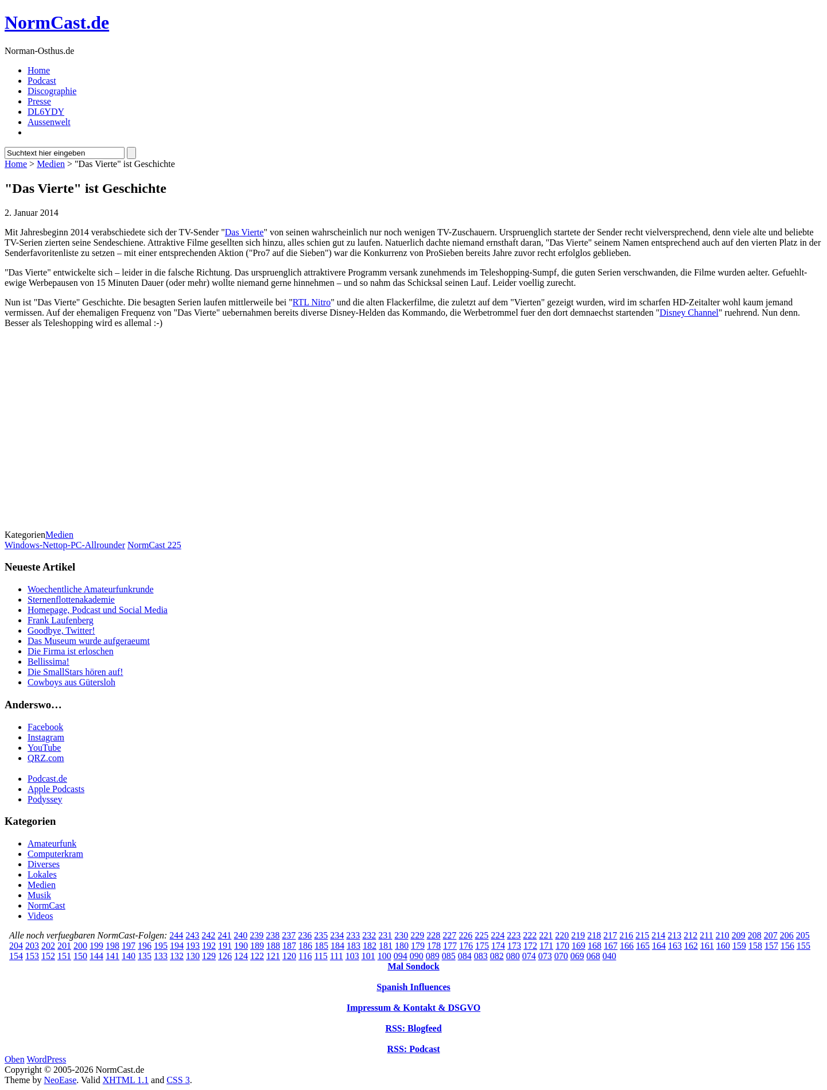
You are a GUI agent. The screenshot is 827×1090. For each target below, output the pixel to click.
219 (578, 935)
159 (739, 946)
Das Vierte (244, 232)
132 (177, 956)
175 (482, 946)
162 (691, 946)
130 (193, 956)
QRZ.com (46, 758)
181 (386, 946)
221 (546, 935)
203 (32, 946)
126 (225, 956)
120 (289, 956)
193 (193, 946)
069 (577, 956)
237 (289, 935)
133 (161, 956)
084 (465, 956)
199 (96, 946)
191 (225, 946)
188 (273, 946)
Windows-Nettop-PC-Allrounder (65, 545)
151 (64, 956)
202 (48, 946)
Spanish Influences (413, 987)
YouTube (44, 747)
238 (272, 935)
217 (610, 935)
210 (722, 935)
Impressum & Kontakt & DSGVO (413, 1008)
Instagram (46, 737)
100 (384, 956)
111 (336, 956)
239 (256, 935)
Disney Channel (689, 312)
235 (321, 935)
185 (321, 946)
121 (273, 956)
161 (707, 946)
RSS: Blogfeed (413, 1028)
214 (658, 935)
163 (675, 946)
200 (80, 946)
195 (161, 946)
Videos (40, 916)
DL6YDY (46, 112)
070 (561, 956)
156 (787, 946)
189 (257, 946)
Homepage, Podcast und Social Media (98, 610)
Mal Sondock (413, 966)
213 (674, 935)
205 (803, 935)
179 (418, 946)
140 (128, 956)
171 (546, 946)
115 (320, 956)
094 (400, 956)
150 (80, 956)
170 (562, 946)
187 (289, 946)
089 (433, 956)
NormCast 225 (154, 545)
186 (305, 946)
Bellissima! (48, 661)
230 (401, 935)
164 (659, 946)
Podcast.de (47, 778)
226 (465, 935)
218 (594, 935)
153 (32, 956)
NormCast (46, 905)
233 (353, 935)
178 (434, 946)
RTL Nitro (312, 302)
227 (449, 935)
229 (417, 935)
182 (369, 946)
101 (368, 956)
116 (305, 956)
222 (530, 935)
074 (529, 956)
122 (257, 956)
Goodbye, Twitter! (61, 630)
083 (481, 956)
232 (369, 935)
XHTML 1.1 (126, 1080)
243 (192, 935)
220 (562, 935)
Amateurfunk (52, 843)
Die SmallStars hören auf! (75, 672)
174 (498, 946)
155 (803, 946)
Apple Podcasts (56, 789)
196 (145, 946)
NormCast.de (57, 22)
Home (39, 70)
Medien (51, 164)
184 (337, 946)
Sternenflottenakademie (71, 599)
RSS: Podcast (413, 1049)
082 (497, 956)
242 (208, 935)
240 (240, 935)
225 (481, 935)
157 (771, 946)
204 (16, 946)
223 (514, 935)
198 (112, 946)
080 (513, 956)
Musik (39, 895)
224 (497, 935)
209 (739, 935)
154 (16, 956)
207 (771, 935)
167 (611, 946)
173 (514, 946)
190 (241, 946)
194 (177, 946)
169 (578, 946)
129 (209, 956)
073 (545, 956)
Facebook (45, 727)
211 (706, 935)
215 (642, 935)
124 (241, 956)
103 (352, 956)
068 (593, 956)
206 (787, 935)
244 (176, 935)
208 (755, 935)
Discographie (52, 91)
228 (433, 935)
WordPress (46, 1059)
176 (466, 946)
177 (450, 946)
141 (112, 956)
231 (385, 935)
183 (353, 946)
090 (417, 956)
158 (755, 946)
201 (64, 946)
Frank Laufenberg (61, 620)
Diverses (44, 864)
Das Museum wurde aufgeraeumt (89, 641)
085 (449, 956)
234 (337, 935)
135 (145, 956)
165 (643, 946)
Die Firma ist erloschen (71, 651)
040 (609, 956)
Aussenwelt (49, 122)
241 (224, 935)
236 (305, 935)
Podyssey (45, 799)
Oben (15, 1059)
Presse (39, 101)
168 (594, 946)
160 (723, 946)
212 (690, 935)
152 (48, 956)
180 (402, 946)
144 (96, 956)
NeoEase (60, 1080)
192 (209, 946)
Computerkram (55, 854)
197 (128, 946)
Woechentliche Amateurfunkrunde (91, 589)
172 (530, 946)
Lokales (42, 874)
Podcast (42, 81)
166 (627, 946)
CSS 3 (177, 1080)
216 (626, 935)
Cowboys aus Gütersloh (71, 682)
